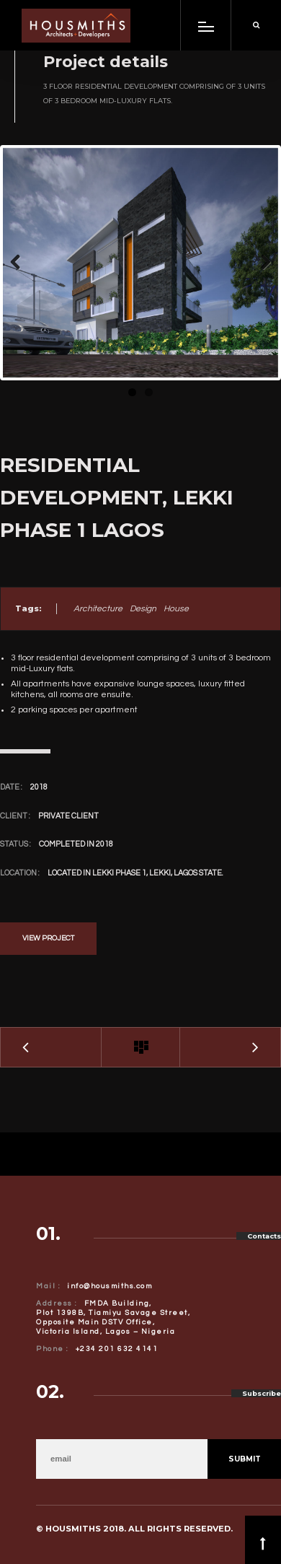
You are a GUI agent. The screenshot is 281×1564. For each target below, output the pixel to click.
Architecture (97, 608)
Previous (24, 262)
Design (143, 608)
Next (256, 262)
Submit (244, 1459)
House (176, 608)
